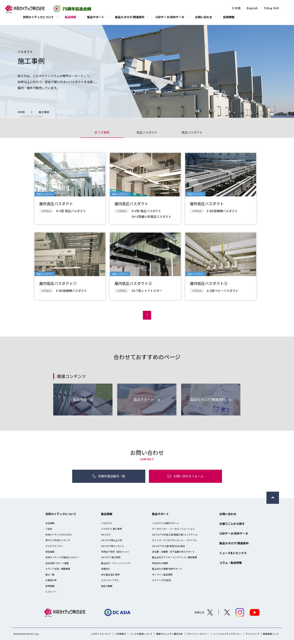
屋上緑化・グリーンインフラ (115, 563)
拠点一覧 (49, 574)
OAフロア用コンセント (112, 546)
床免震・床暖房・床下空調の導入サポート (173, 551)
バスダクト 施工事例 (111, 528)
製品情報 (106, 514)
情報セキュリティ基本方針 (169, 633)
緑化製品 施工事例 (110, 574)
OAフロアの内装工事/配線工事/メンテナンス (174, 534)
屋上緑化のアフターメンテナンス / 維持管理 (174, 557)
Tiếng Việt (271, 8)
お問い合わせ (227, 514)
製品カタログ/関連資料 (234, 543)
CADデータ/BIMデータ (233, 533)
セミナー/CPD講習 (161, 580)
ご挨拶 (48, 528)
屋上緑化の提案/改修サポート (167, 568)
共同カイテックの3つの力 (58, 534)
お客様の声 (51, 580)
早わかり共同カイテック (57, 540)
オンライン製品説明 (162, 574)
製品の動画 (106, 585)
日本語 (236, 8)
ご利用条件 (120, 633)
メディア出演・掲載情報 (57, 568)
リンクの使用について (141, 633)
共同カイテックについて (60, 514)
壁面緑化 (105, 568)
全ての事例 (102, 132)
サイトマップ (252, 633)
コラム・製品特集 (230, 563)
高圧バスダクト (192, 132)
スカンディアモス (110, 580)
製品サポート (160, 514)
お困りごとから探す (232, 524)
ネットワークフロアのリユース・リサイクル (174, 540)
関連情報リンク (271, 633)
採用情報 (49, 585)
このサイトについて (101, 633)
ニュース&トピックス (233, 553)
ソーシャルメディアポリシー (227, 633)
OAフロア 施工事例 (110, 557)
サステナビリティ (54, 546)
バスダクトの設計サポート (165, 523)
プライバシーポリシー (198, 633)
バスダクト (106, 523)
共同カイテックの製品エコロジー (62, 557)
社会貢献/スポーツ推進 (57, 563)
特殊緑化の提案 (160, 563)
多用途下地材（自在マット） (115, 551)
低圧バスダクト (147, 132)
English (252, 8)
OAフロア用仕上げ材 (111, 540)
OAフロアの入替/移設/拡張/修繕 (168, 546)
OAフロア (106, 534)
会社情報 (49, 523)
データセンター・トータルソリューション (173, 528)
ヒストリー (51, 591)
